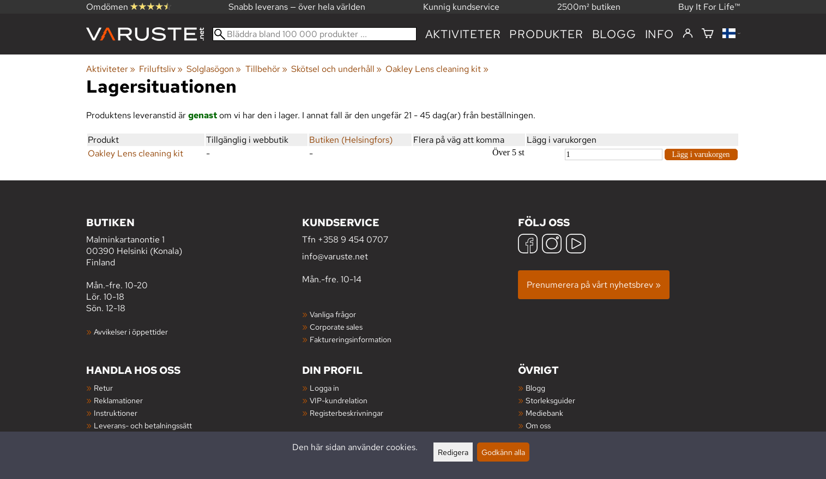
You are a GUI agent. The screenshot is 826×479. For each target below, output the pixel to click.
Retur (103, 388)
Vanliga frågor (333, 314)
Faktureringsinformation (350, 339)
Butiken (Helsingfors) (351, 139)
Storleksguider (550, 400)
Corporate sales (336, 327)
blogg (614, 34)
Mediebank (544, 413)
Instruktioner (115, 413)
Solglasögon (213, 69)
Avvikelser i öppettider (131, 331)
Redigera (453, 452)
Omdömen (128, 7)
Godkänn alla (503, 452)
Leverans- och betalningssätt (143, 425)
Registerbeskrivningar (346, 413)
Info (659, 34)
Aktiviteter (463, 34)
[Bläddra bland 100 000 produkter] (315, 34)
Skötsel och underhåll (336, 69)
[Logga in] (688, 33)
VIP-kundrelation (338, 400)
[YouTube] (576, 245)
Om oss (538, 425)
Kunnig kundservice (461, 7)
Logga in (324, 388)
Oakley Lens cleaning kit (436, 69)
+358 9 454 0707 (353, 239)
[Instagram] (552, 245)
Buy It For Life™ (709, 7)
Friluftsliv (161, 69)
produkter (546, 34)
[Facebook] (528, 245)
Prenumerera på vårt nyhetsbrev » (594, 284)
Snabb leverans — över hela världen (296, 7)
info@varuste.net (335, 256)
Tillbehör (266, 69)
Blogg (535, 388)
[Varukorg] (708, 34)
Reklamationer (118, 400)
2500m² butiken (588, 7)
